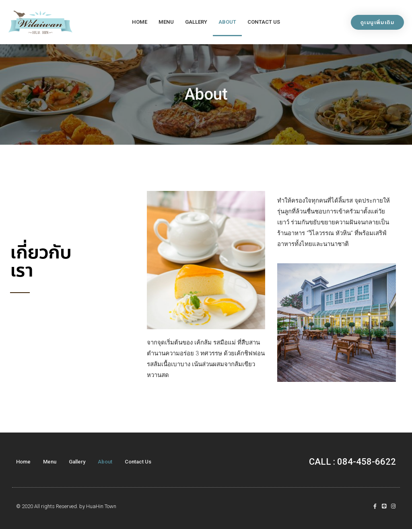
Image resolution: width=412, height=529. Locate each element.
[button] (377, 22)
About (227, 22)
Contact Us (263, 22)
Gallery (196, 22)
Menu (166, 22)
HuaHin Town (101, 506)
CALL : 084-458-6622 (352, 462)
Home (139, 22)
